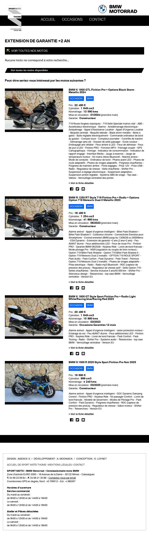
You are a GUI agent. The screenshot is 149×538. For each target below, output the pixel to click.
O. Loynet (100, 458)
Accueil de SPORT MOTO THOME (26, 464)
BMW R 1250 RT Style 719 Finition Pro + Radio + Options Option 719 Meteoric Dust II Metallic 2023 (104, 199)
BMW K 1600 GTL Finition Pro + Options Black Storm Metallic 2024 (101, 91)
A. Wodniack (65, 458)
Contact (97, 19)
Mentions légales (60, 464)
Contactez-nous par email (62, 478)
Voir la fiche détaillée (82, 183)
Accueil (48, 19)
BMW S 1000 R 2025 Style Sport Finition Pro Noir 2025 (102, 362)
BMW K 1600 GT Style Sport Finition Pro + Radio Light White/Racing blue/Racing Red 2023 (102, 297)
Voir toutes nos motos (29, 50)
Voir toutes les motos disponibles (29, 70)
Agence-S (24, 458)
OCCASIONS (72, 19)
